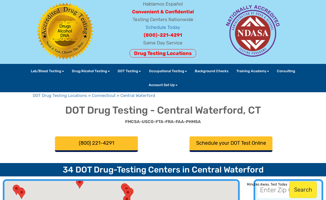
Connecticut (104, 95)
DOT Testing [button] (129, 71)
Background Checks (212, 71)
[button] (128, 194)
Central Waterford (137, 95)
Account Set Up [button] (163, 85)
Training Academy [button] (252, 71)
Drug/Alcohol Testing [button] (91, 71)
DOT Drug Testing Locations (60, 95)
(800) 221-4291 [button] (96, 143)
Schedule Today (163, 27)
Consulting (286, 71)
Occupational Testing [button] (168, 71)
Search (303, 189)
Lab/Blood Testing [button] (47, 71)
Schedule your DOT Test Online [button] (231, 143)
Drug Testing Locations (163, 53)
